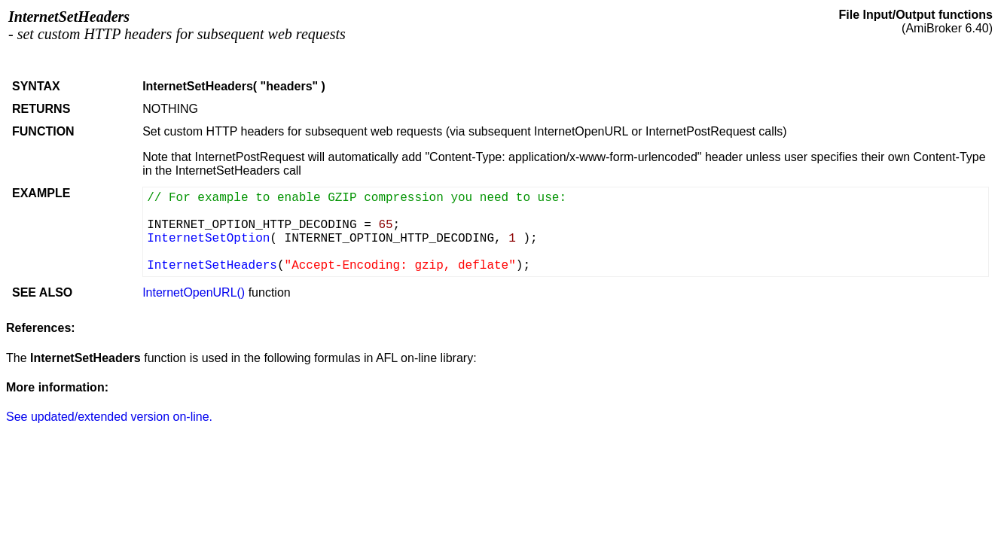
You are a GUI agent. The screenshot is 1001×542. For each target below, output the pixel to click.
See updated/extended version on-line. (109, 416)
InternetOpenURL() (193, 292)
